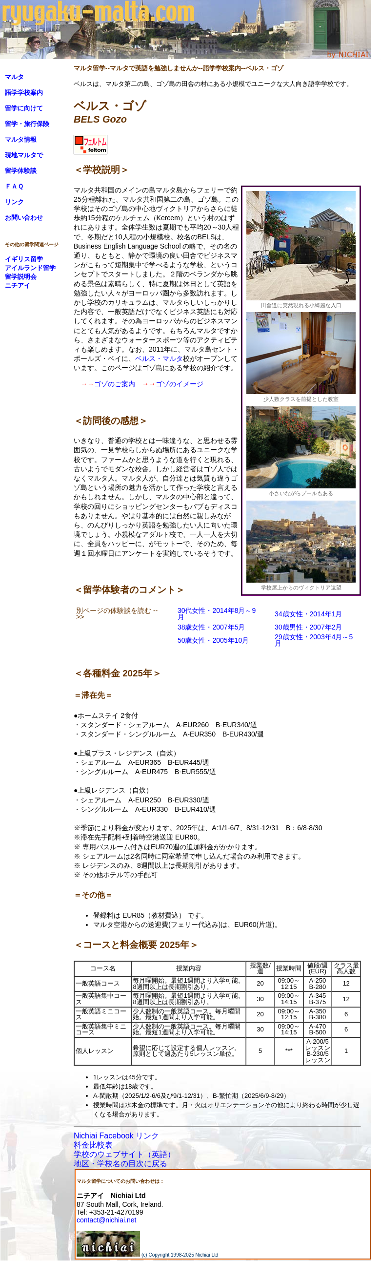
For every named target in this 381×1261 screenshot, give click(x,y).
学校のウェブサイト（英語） (124, 1154)
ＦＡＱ (14, 186)
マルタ (14, 77)
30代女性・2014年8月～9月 (217, 614)
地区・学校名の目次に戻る (120, 1163)
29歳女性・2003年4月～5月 (314, 640)
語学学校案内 (24, 92)
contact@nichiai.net (106, 1220)
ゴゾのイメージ (179, 384)
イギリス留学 (24, 259)
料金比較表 (93, 1145)
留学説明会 (21, 276)
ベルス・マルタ (159, 358)
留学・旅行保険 (27, 123)
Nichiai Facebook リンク (116, 1136)
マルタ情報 (21, 139)
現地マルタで (24, 155)
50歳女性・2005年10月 (213, 640)
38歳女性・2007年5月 (211, 627)
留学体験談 (21, 170)
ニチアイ (17, 285)
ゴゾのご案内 (114, 384)
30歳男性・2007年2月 (308, 627)
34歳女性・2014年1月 (308, 614)
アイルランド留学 (30, 268)
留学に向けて (24, 108)
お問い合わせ (24, 217)
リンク (14, 202)
